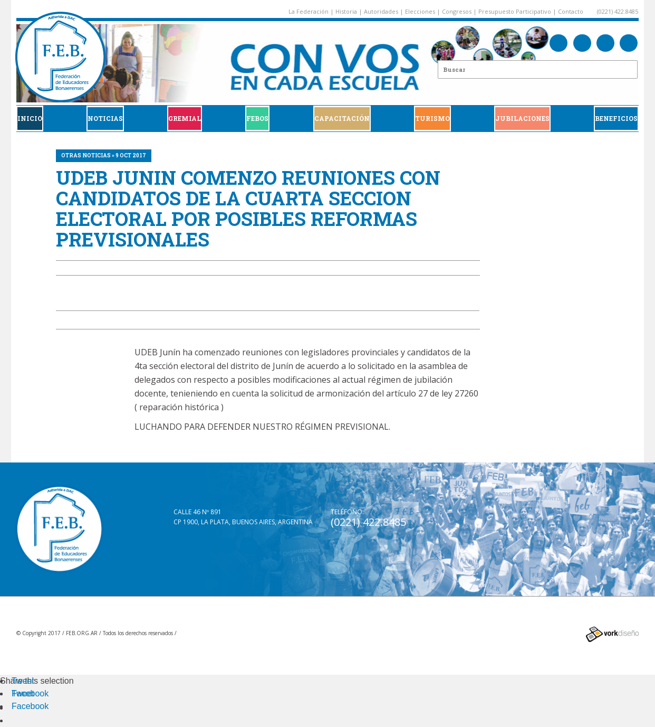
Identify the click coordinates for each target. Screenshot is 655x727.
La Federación (308, 11)
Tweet (23, 680)
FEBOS (257, 118)
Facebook (30, 693)
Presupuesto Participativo (514, 11)
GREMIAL (184, 118)
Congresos (456, 11)
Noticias (105, 118)
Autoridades (381, 11)
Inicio (29, 118)
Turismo (432, 118)
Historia (346, 11)
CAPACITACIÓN (342, 118)
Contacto (570, 11)
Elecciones (420, 11)
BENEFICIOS (616, 118)
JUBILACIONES (522, 118)
